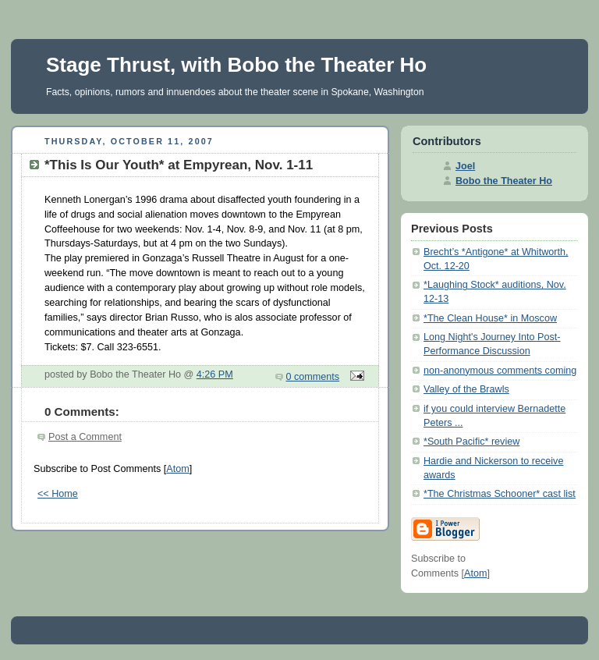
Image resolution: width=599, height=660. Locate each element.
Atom (177, 468)
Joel (465, 166)
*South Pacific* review (471, 441)
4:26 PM (215, 374)
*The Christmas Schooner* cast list (500, 493)
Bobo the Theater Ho (503, 181)
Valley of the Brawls (466, 389)
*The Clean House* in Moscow (490, 318)
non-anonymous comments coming (500, 370)
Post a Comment (85, 436)
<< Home (57, 493)
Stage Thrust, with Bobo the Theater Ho (236, 64)
